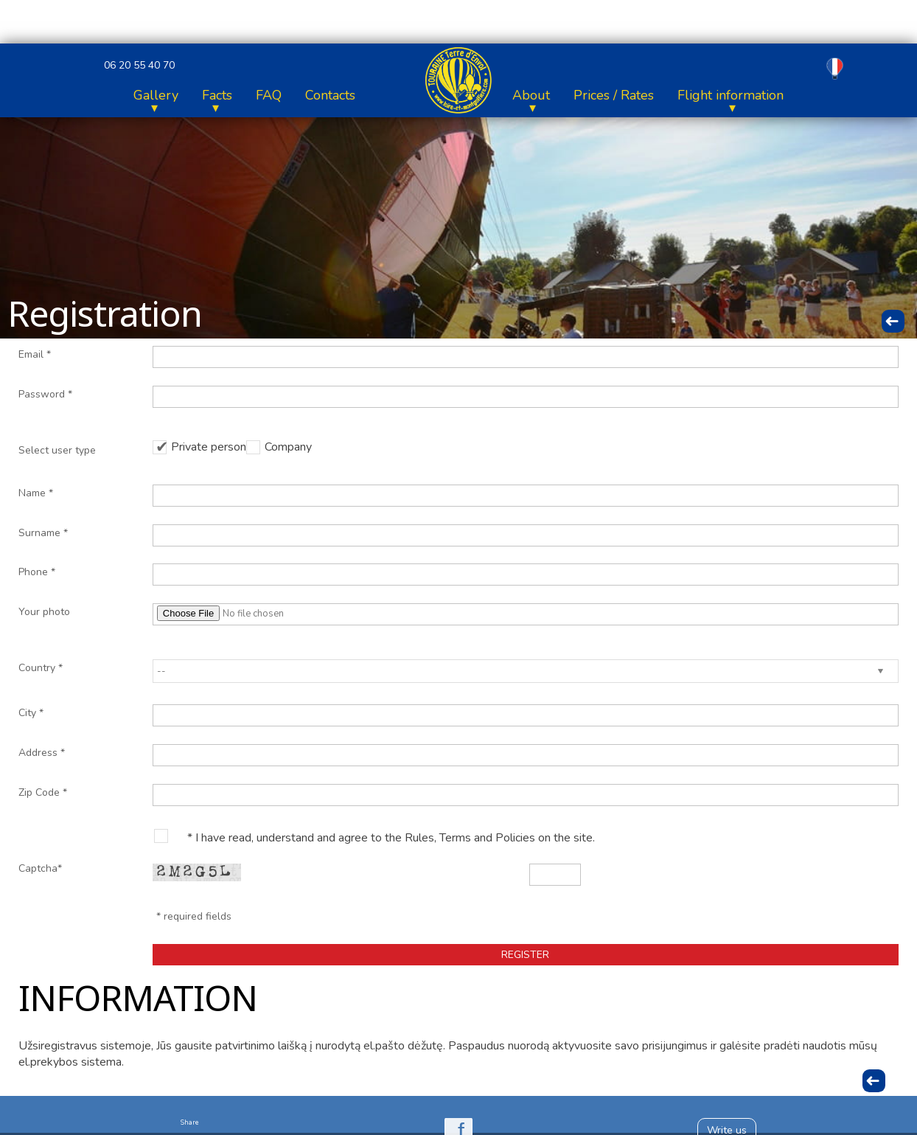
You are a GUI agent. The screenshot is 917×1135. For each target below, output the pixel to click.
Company (288, 447)
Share (190, 1122)
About (124, 95)
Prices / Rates (207, 95)
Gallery (562, 95)
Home (63, 95)
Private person (208, 447)
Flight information (324, 95)
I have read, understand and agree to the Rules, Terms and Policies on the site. (395, 838)
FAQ (675, 95)
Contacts (737, 95)
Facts (624, 95)
